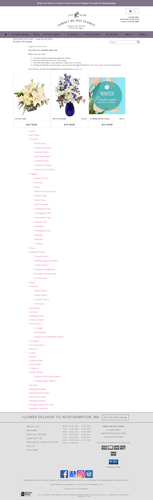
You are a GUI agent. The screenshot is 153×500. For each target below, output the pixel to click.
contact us (78, 69)
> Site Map (32, 385)
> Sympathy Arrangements (44, 269)
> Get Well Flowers (41, 160)
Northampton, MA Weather (63, 484)
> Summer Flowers (41, 299)
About (130, 34)
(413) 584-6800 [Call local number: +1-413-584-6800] (133, 21)
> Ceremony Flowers (37, 397)
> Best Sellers (34, 135)
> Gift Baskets (34, 308)
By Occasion (93, 34)
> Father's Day (39, 200)
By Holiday (113, 34)
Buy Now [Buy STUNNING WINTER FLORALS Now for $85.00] (107, 124)
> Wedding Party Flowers (38, 393)
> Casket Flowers (40, 265)
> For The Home (40, 278)
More (143, 34)
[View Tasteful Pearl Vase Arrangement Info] (31, 96)
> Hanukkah (38, 235)
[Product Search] (123, 42)
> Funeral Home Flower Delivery (47, 376)
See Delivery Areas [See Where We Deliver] (115, 417)
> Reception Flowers (37, 400)
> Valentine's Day (40, 178)
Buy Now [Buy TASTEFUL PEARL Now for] (31, 124)
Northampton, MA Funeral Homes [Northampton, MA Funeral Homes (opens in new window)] (40, 480)
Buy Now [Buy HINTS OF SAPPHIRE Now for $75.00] (69, 124)
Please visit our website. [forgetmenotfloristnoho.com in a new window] (76, 489)
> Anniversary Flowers (42, 147)
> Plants (31, 282)
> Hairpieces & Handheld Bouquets (48, 336)
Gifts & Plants (53, 34)
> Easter (36, 187)
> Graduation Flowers (42, 165)
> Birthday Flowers (41, 152)
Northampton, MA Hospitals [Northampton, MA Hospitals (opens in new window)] (71, 480)
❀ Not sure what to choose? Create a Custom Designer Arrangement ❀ (76, 3)
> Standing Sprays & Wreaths (45, 260)
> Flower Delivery (35, 372)
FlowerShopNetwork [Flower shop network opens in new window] (78, 495)
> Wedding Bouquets (37, 389)
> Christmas (38, 243)
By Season (74, 34)
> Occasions (33, 139)
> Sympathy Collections (38, 408)
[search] (138, 42)
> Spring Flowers (40, 295)
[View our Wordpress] (89, 477)
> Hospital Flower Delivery (44, 381)
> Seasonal (33, 286)
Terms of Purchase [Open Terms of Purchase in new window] (118, 495)
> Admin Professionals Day (44, 191)
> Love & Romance (36, 345)
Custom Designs (20, 34)
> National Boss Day (42, 217)
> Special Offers (35, 364)
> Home (31, 131)
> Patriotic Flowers (36, 319)
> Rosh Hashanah (40, 204)
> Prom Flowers (35, 323)
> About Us (33, 349)
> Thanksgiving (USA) (42, 230)
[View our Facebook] (64, 477)
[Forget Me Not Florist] (77, 20)
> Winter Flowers (40, 290)
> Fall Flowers (39, 303)
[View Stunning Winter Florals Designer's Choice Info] (107, 96)
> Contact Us (33, 368)
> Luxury (31, 352)
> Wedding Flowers (36, 316)
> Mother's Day (39, 195)
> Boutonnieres (39, 332)
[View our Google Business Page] (72, 477)
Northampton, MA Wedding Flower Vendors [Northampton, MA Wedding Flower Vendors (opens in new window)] (108, 480)
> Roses (31, 248)
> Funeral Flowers (40, 256)
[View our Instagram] (81, 477)
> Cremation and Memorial (44, 273)
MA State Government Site (90, 484)
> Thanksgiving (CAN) (42, 213)
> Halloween (38, 226)
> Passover (38, 182)
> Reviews (32, 356)
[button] (132, 11)
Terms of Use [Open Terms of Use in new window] (84, 496)
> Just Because (39, 143)
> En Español (33, 341)
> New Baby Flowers (42, 156)
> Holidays (32, 174)
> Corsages (38, 328)
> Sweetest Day (39, 222)
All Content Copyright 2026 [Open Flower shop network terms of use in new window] (52, 495)
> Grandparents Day (42, 208)
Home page (61, 60)
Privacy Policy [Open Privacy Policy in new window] (98, 495)
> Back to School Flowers (44, 169)
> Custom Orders (35, 360)
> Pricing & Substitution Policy (40, 404)
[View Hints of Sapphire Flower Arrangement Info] (69, 96)
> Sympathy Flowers (36, 252)
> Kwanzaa (38, 239)
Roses (36, 34)
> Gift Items (33, 312)
